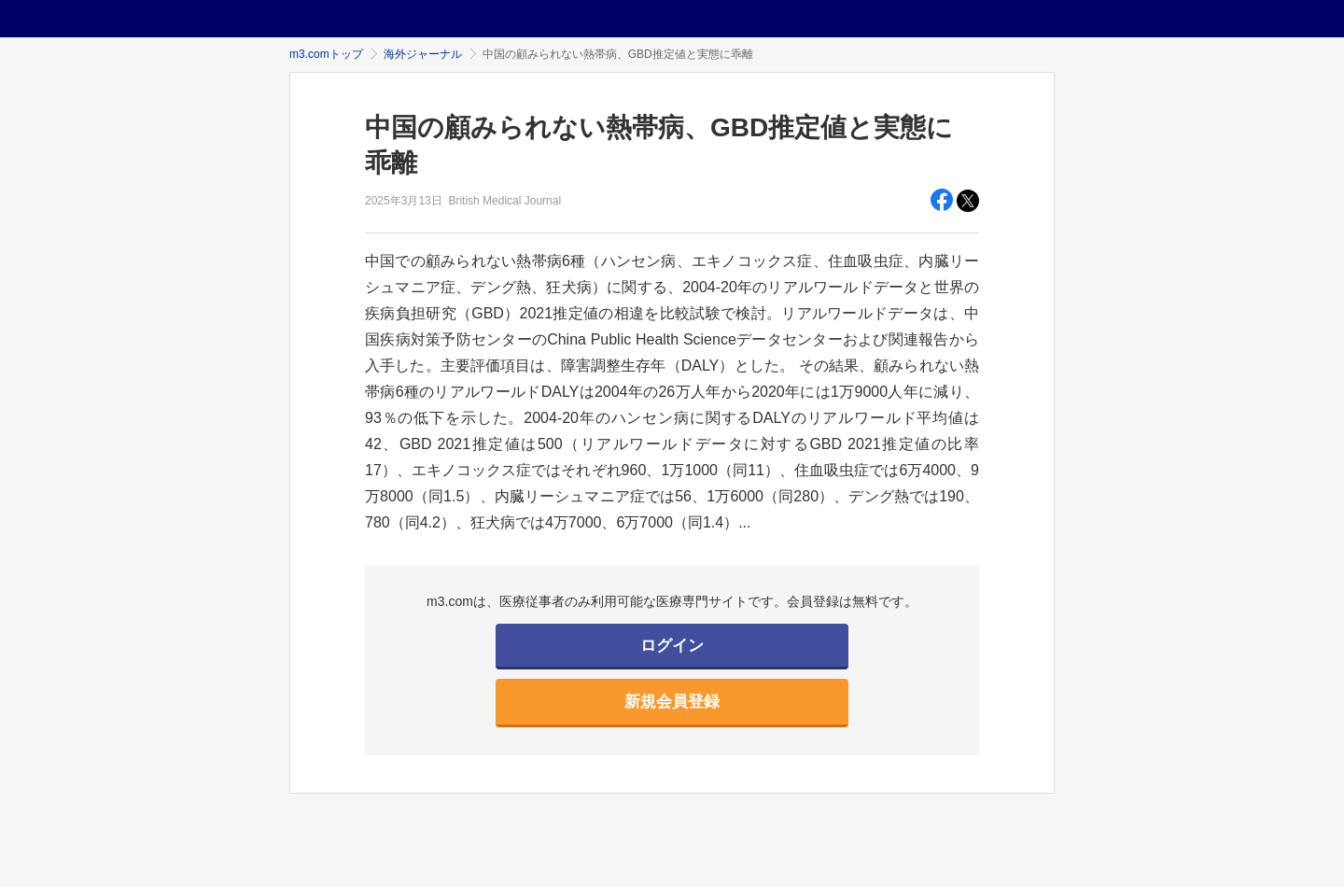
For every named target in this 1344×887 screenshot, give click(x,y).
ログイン (672, 646)
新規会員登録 (672, 702)
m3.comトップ (326, 54)
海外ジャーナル (423, 54)
